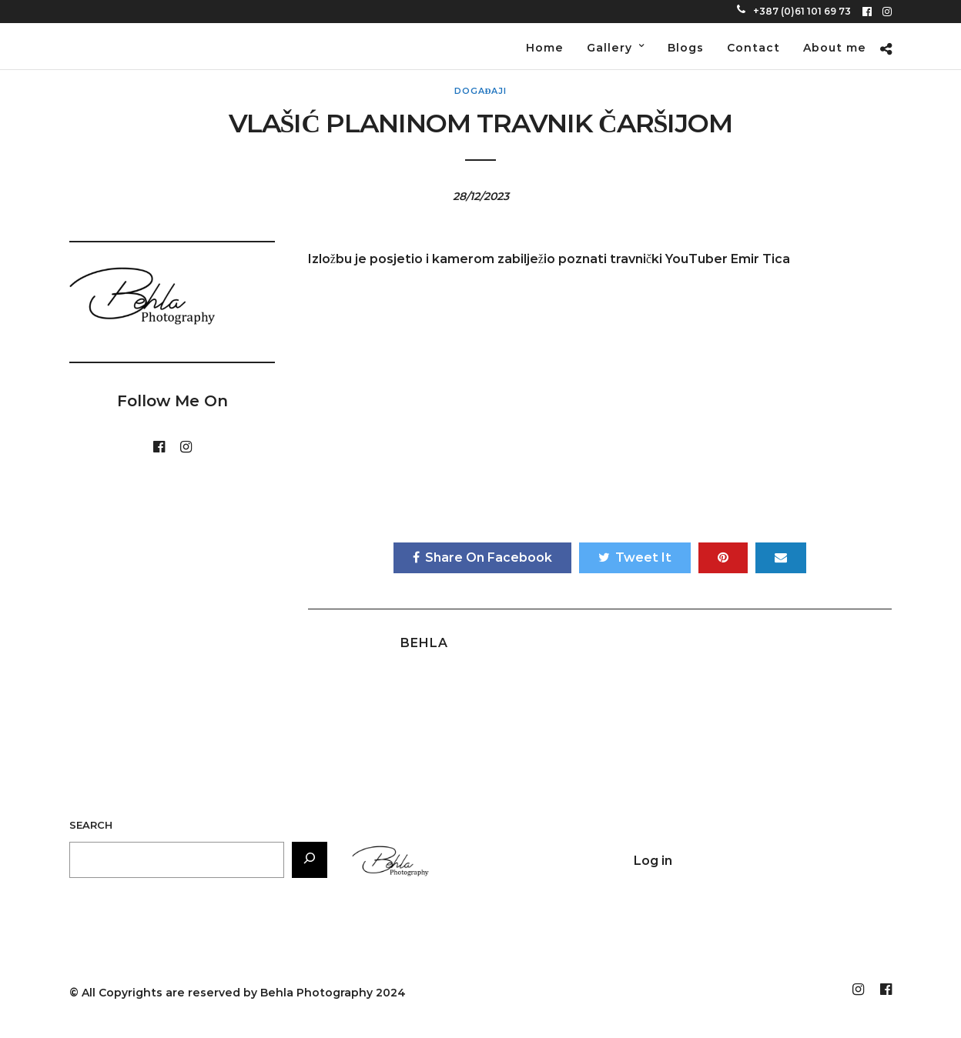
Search (90, 825)
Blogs (686, 48)
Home (545, 48)
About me (834, 48)
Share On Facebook (482, 557)
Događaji (480, 90)
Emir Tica (760, 259)
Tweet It (634, 557)
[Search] (309, 860)
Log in (653, 860)
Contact (753, 48)
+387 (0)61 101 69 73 (794, 11)
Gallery (609, 48)
